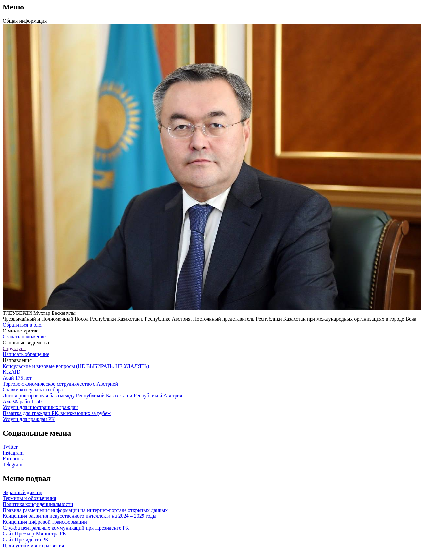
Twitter (10, 447)
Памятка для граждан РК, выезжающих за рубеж (57, 413)
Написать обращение (26, 354)
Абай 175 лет (17, 378)
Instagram (13, 453)
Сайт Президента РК (26, 539)
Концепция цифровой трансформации (45, 522)
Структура (14, 348)
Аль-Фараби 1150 (22, 401)
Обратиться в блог (23, 325)
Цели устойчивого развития (33, 545)
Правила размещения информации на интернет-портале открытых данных (85, 510)
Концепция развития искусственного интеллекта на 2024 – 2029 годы (79, 516)
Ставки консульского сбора (33, 389)
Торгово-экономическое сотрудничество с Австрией (60, 383)
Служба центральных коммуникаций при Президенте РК (66, 527)
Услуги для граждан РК (29, 419)
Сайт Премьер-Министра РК (34, 533)
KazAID (11, 372)
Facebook (13, 458)
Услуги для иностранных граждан (40, 407)
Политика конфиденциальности (38, 504)
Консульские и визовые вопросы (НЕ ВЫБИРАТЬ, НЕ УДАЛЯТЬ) (76, 366)
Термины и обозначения (29, 498)
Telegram (12, 464)
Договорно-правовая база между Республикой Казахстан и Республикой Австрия (92, 395)
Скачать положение (24, 336)
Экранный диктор (22, 492)
